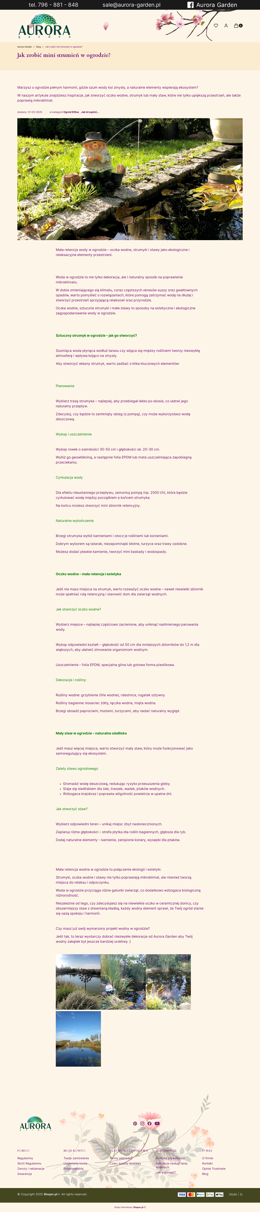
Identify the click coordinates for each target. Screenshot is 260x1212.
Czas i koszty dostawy (125, 1163)
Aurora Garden (24, 46)
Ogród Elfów (71, 111)
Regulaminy (25, 1158)
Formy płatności (121, 1158)
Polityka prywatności (170, 1158)
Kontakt (207, 1163)
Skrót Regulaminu (29, 1163)
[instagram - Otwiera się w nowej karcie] (142, 1123)
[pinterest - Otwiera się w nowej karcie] (135, 1123)
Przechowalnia (73, 1168)
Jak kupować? (166, 1172)
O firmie (207, 1158)
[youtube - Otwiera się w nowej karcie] (157, 1123)
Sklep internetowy (128, 1207)
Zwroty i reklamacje (30, 1168)
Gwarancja (24, 1174)
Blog (38, 46)
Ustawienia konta (75, 1163)
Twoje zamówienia (76, 1158)
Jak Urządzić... (90, 111)
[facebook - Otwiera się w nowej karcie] (149, 1123)
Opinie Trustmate (214, 1168)
